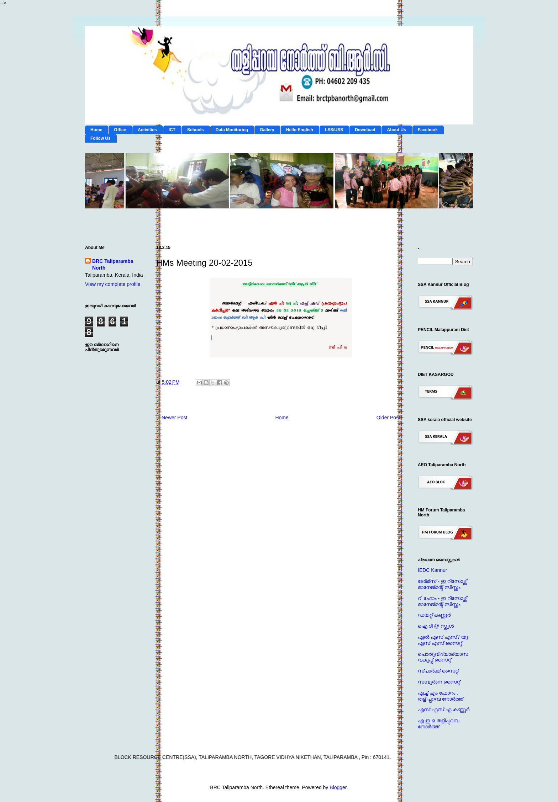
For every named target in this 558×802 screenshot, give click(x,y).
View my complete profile (112, 284)
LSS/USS (334, 129)
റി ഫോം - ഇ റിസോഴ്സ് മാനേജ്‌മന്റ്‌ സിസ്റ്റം (442, 601)
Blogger (338, 787)
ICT (172, 129)
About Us (396, 129)
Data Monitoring (232, 129)
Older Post (388, 417)
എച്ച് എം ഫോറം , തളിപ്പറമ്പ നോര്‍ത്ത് (440, 696)
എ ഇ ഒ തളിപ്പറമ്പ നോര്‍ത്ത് (438, 723)
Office (120, 129)
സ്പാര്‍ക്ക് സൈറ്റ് (438, 671)
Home (96, 129)
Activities (147, 129)
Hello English (299, 129)
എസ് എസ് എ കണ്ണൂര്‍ (443, 709)
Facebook (428, 129)
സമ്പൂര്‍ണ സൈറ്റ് (439, 682)
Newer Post (174, 417)
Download (365, 129)
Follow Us (100, 138)
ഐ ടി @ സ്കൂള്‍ (436, 626)
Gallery (267, 129)
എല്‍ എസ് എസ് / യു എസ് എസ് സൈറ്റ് (443, 640)
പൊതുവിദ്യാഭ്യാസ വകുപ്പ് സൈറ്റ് (443, 657)
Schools (195, 129)
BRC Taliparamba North (112, 264)
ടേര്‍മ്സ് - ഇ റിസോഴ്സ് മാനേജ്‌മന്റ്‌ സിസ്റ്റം (442, 584)
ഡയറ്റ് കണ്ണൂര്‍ (434, 615)
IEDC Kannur (432, 570)
